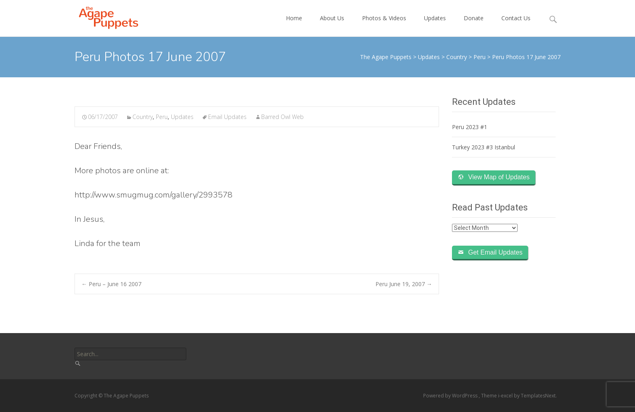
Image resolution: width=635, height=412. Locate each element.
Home (294, 25)
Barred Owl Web (282, 117)
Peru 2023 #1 (469, 127)
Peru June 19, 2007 (403, 284)
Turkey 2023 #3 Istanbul (483, 147)
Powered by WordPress (451, 395)
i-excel (506, 395)
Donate (474, 25)
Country (142, 117)
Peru (162, 117)
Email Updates (227, 117)
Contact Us (516, 25)
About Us (332, 25)
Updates (435, 25)
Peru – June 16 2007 (111, 284)
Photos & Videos (384, 25)
